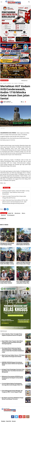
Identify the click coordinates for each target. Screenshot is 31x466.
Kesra (13, 83)
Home (1, 83)
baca (22, 101)
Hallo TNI (4, 83)
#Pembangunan (10, 215)
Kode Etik (8, 421)
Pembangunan (20, 83)
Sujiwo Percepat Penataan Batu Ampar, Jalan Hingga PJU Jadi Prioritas (23, 264)
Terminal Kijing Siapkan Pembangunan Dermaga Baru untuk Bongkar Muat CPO (12, 384)
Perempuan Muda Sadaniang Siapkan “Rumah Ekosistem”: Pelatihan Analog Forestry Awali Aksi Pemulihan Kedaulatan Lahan (13, 350)
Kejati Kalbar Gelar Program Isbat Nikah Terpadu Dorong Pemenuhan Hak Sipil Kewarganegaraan (12, 342)
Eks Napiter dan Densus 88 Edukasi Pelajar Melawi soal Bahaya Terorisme (12, 398)
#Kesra (23, 213)
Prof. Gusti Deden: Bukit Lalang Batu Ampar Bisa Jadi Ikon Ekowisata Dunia (23, 283)
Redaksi (3, 421)
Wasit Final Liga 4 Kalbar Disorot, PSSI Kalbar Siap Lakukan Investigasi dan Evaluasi (13, 355)
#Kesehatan (17, 213)
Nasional (16, 83)
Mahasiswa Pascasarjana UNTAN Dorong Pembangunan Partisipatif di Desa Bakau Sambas (12, 378)
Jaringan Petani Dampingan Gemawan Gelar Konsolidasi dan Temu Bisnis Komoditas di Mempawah (13, 371)
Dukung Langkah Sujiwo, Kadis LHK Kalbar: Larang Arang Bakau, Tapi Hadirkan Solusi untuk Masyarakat (15, 192)
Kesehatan (9, 83)
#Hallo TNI (10, 213)
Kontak (14, 421)
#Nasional (3, 215)
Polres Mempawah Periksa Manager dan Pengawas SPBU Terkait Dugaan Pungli (12, 391)
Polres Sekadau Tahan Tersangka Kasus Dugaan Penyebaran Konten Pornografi (12, 334)
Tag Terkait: (4, 213)
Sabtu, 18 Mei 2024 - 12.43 (8, 102)
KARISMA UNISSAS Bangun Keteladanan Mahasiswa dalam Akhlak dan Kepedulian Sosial (12, 364)
